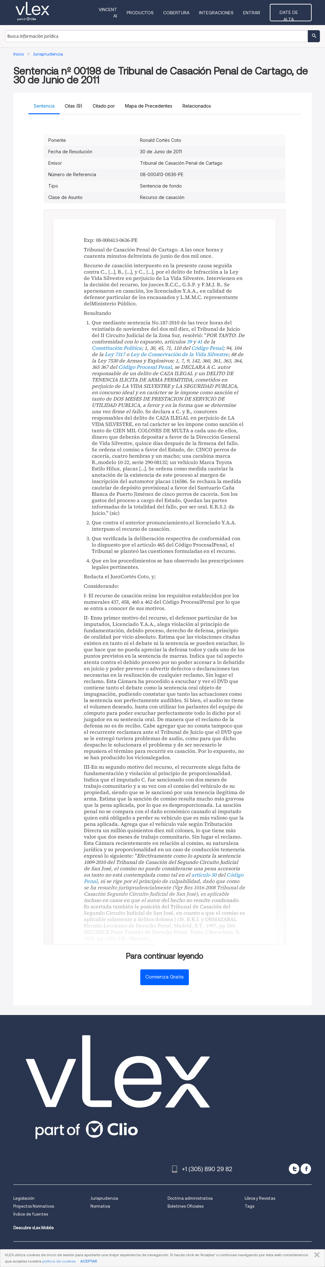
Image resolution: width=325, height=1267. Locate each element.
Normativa (100, 1206)
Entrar (254, 12)
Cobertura (179, 12)
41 (199, 341)
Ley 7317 (115, 354)
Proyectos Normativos (33, 1206)
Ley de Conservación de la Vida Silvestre (179, 354)
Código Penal (207, 347)
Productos (142, 12)
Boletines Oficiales (185, 1206)
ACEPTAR (88, 1261)
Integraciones (219, 12)
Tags (249, 1206)
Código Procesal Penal (145, 366)
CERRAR (315, 1255)
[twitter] (294, 1169)
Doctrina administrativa (190, 1198)
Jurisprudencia (104, 1198)
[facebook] (306, 1169)
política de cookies (59, 1261)
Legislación (24, 1198)
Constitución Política (117, 347)
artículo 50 (203, 874)
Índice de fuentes (30, 1214)
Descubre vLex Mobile (33, 1227)
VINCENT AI (108, 12)
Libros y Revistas (260, 1198)
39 (189, 341)
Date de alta (292, 12)
